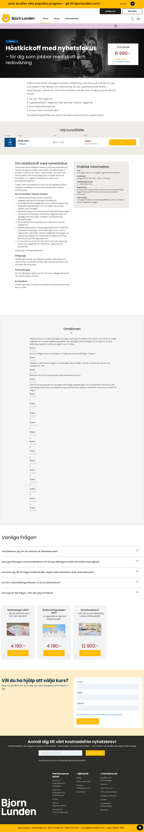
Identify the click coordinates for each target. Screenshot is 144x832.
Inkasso (55, 799)
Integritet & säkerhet (108, 796)
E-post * (80, 682)
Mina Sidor (132, 11)
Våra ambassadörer (108, 792)
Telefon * (81, 703)
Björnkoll (83, 773)
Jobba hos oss (106, 788)
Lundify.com (110, 11)
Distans (23, 143)
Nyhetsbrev (80, 792)
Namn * (80, 693)
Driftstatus (104, 810)
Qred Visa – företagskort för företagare (58, 783)
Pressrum (104, 784)
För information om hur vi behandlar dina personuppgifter (99, 714)
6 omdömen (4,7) (123, 61)
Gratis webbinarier (83, 781)
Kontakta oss (109, 773)
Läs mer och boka (18, 653)
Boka (122, 142)
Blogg (78, 778)
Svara (32, 348)
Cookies (103, 799)
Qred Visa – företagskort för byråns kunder (58, 792)
